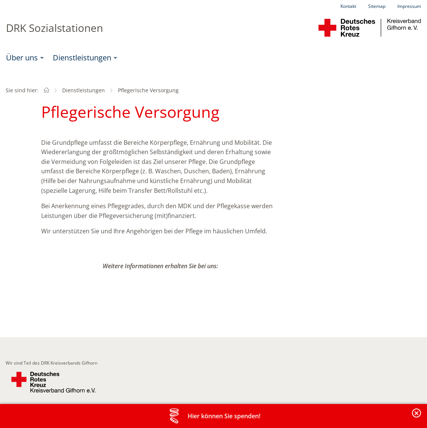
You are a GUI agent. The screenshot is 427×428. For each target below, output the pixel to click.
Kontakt (348, 6)
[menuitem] (23, 58)
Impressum (409, 6)
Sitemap (376, 6)
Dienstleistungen (82, 58)
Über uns (22, 58)
